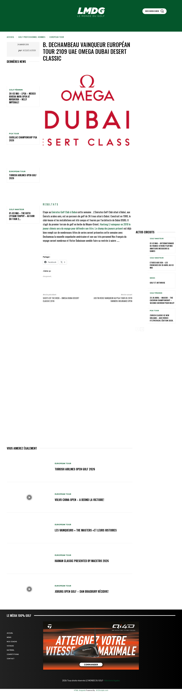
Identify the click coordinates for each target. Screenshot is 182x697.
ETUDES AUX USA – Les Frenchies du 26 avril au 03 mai (162, 265)
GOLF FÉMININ (16, 90)
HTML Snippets (79, 690)
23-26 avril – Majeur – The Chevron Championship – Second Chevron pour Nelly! (162, 300)
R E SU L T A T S (50, 204)
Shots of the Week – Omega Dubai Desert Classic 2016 (61, 299)
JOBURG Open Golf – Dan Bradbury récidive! (82, 591)
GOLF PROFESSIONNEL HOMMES (31, 36)
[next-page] (142, 329)
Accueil (10, 36)
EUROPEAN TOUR (56, 36)
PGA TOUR (14, 134)
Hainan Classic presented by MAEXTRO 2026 (82, 561)
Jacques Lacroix (29, 50)
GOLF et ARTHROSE (157, 282)
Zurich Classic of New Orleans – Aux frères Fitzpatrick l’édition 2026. (161, 318)
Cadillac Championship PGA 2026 (23, 139)
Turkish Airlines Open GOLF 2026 (22, 177)
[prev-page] (137, 329)
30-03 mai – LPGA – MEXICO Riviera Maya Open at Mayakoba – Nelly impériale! (22, 98)
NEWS (152, 278)
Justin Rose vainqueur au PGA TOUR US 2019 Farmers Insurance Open (112, 299)
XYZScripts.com (102, 690)
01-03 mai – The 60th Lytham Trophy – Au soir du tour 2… (22, 216)
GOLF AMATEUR (16, 209)
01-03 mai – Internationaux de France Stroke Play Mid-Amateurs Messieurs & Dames (162, 247)
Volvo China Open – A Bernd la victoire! (79, 500)
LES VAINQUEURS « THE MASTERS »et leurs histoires (86, 530)
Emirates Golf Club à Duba (64, 212)
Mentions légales (112, 680)
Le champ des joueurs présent (109, 228)
